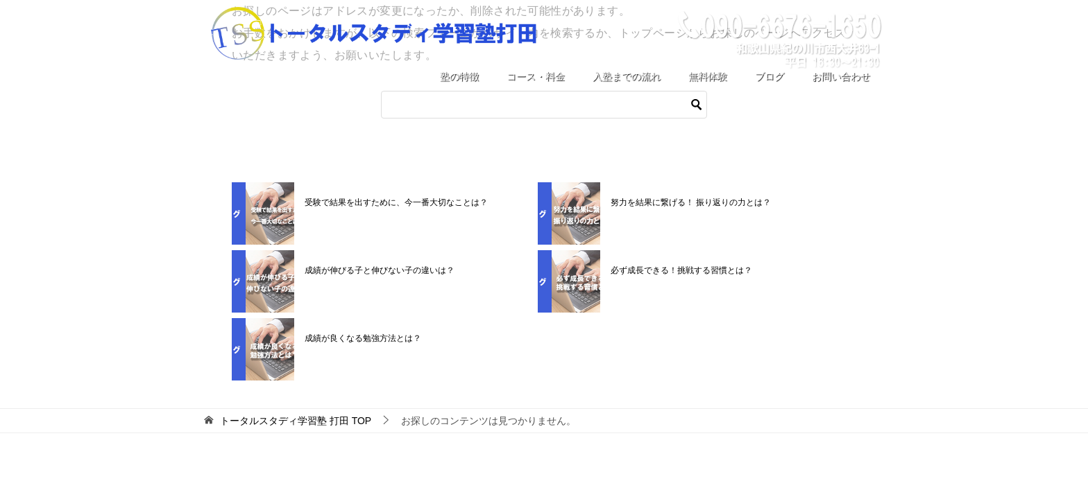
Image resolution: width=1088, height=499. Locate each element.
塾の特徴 (459, 76)
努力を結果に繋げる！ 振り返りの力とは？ (691, 202)
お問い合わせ (841, 76)
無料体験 (707, 76)
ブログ (769, 76)
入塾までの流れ (627, 76)
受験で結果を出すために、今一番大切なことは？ (396, 202)
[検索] (544, 105)
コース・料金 (536, 76)
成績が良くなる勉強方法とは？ (363, 338)
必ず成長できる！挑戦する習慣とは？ (681, 270)
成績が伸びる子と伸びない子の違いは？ (379, 270)
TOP (295, 420)
